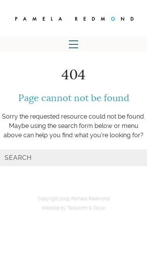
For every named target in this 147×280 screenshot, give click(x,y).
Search (18, 157)
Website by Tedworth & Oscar (74, 208)
